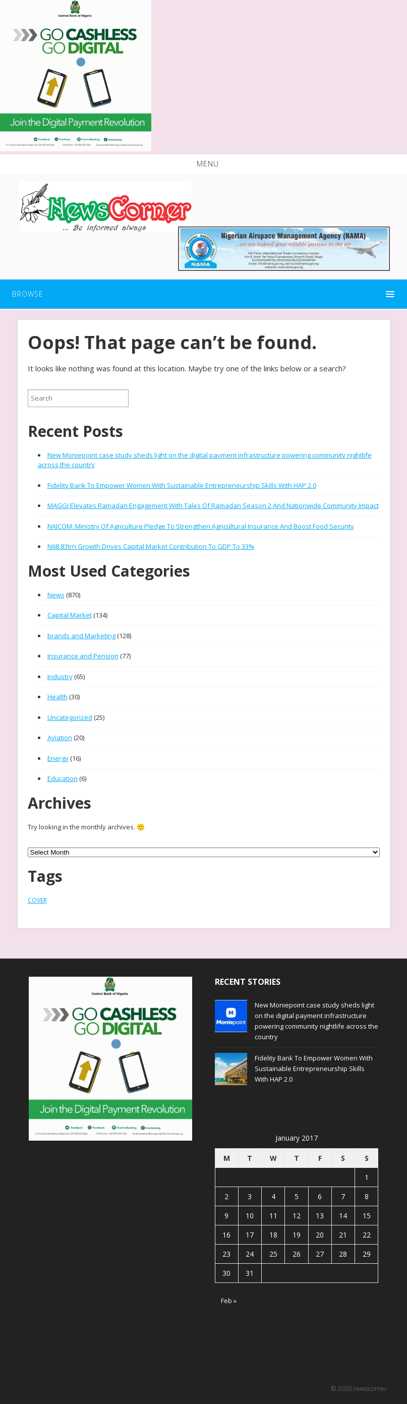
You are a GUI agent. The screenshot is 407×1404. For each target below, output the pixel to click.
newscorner (370, 1388)
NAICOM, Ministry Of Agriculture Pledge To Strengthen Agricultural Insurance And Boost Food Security (200, 526)
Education (62, 778)
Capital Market (69, 615)
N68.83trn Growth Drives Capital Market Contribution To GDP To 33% (150, 546)
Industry (60, 676)
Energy (58, 758)
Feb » (229, 1300)
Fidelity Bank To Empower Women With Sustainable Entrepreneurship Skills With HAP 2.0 (181, 485)
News (56, 594)
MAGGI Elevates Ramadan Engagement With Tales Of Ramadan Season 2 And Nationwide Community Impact (213, 505)
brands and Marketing (81, 635)
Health (57, 696)
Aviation (59, 737)
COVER (37, 900)
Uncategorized (69, 717)
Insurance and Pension (83, 655)
